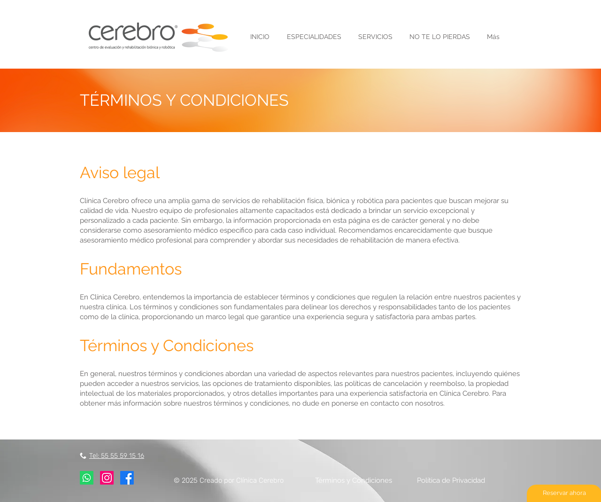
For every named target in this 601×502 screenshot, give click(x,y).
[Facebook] (127, 478)
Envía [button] (295, 12)
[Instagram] (107, 478)
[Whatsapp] (86, 478)
